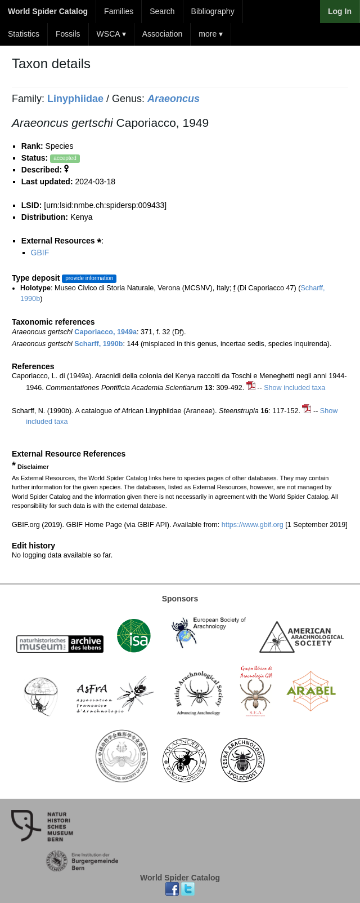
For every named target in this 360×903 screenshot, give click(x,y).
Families (118, 11)
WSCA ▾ (111, 33)
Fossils (68, 33)
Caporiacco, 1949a (105, 332)
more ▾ (211, 33)
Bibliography (213, 11)
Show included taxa (294, 388)
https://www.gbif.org (253, 525)
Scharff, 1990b (98, 344)
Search (162, 11)
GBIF (40, 252)
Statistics (23, 33)
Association (162, 33)
